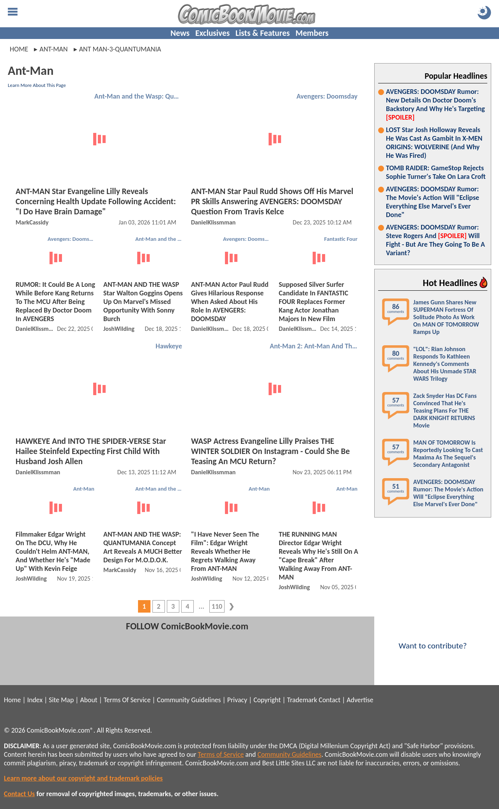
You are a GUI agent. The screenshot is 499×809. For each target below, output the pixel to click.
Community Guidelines (189, 700)
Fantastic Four (341, 238)
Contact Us (19, 794)
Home (19, 49)
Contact (329, 700)
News (179, 33)
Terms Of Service (127, 700)
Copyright (267, 700)
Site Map (61, 700)
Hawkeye (169, 346)
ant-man (53, 49)
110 (217, 606)
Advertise (360, 700)
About (88, 700)
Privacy (237, 700)
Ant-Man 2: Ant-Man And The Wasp (314, 346)
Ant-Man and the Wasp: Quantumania (139, 96)
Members (312, 33)
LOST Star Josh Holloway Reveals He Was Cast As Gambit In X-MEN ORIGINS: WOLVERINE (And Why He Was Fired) (434, 142)
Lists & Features (262, 33)
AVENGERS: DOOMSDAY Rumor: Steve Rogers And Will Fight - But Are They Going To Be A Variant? (435, 240)
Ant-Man (83, 488)
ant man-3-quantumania (120, 49)
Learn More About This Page (37, 85)
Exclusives (212, 33)
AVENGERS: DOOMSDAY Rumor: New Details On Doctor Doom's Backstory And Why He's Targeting (435, 104)
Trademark (302, 700)
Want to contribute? (432, 641)
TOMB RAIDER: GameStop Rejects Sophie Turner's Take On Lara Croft (436, 172)
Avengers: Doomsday (326, 96)
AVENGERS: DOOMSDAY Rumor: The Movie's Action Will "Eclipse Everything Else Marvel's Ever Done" (432, 202)
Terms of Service (221, 754)
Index (34, 700)
